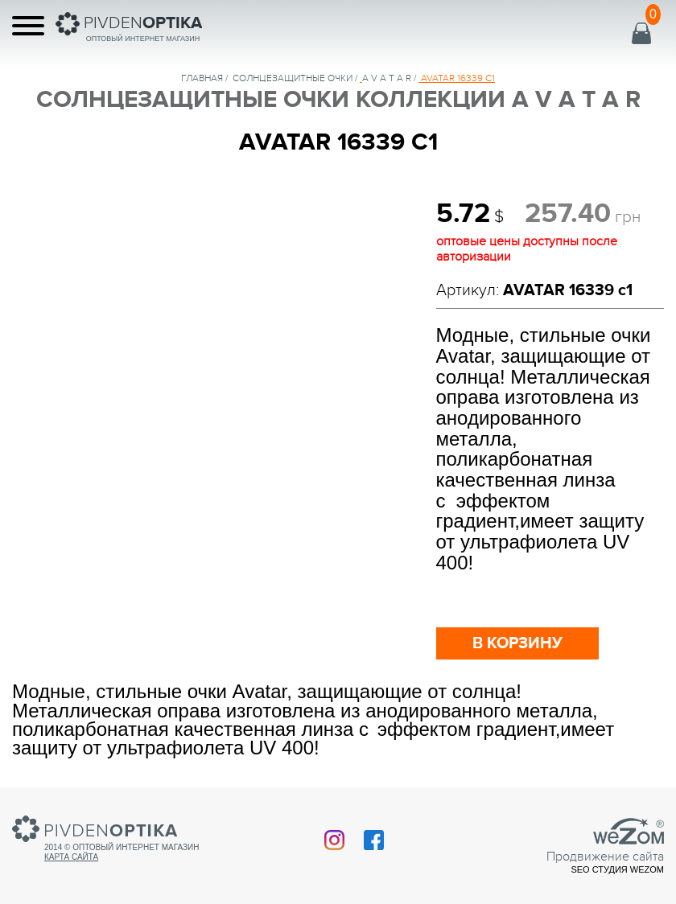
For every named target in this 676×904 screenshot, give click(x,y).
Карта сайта (71, 857)
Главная (202, 78)
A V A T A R (386, 78)
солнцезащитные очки (292, 78)
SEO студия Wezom (617, 869)
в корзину (517, 643)
